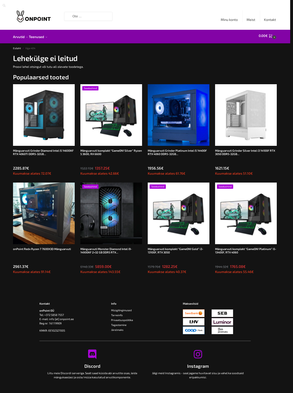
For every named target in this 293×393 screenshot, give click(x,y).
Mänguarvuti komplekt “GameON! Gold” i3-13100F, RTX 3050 (175, 248)
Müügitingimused (121, 308)
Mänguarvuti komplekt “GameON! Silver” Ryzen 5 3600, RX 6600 (111, 150)
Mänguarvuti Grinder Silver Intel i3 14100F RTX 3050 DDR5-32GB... (245, 150)
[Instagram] (198, 352)
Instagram (198, 364)
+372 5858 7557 (54, 312)
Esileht (17, 46)
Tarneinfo (117, 313)
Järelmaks (117, 327)
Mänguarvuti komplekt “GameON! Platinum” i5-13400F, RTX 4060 (245, 248)
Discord (92, 364)
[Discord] (92, 352)
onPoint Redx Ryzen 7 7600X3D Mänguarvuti (42, 246)
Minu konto (229, 20)
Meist (251, 20)
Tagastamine (119, 322)
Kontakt (270, 20)
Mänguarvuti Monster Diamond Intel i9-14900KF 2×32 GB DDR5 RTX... (106, 248)
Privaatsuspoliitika (122, 318)
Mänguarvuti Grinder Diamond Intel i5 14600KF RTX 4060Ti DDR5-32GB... (43, 150)
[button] (268, 35)
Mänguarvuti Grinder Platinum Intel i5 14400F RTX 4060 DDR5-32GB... (177, 150)
